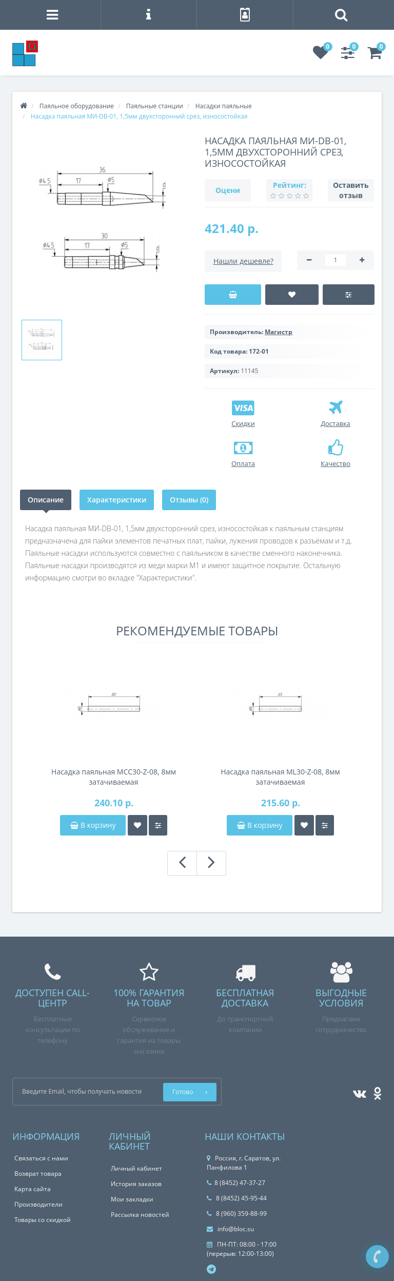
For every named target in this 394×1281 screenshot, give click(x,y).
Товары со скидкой (42, 1219)
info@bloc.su (230, 1229)
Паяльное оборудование (77, 106)
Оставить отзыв (351, 190)
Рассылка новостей (140, 1214)
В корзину (92, 825)
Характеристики (116, 499)
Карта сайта (32, 1189)
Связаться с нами (41, 1158)
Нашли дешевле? (243, 261)
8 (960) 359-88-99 (237, 1213)
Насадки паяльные (223, 106)
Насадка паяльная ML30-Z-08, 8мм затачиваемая (280, 777)
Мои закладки (132, 1199)
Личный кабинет (136, 1168)
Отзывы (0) (189, 499)
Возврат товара (38, 1173)
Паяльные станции (154, 106)
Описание (46, 499)
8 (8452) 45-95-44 (237, 1198)
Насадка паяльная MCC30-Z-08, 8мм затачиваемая (113, 777)
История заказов (136, 1183)
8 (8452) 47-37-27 (236, 1182)
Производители (38, 1204)
